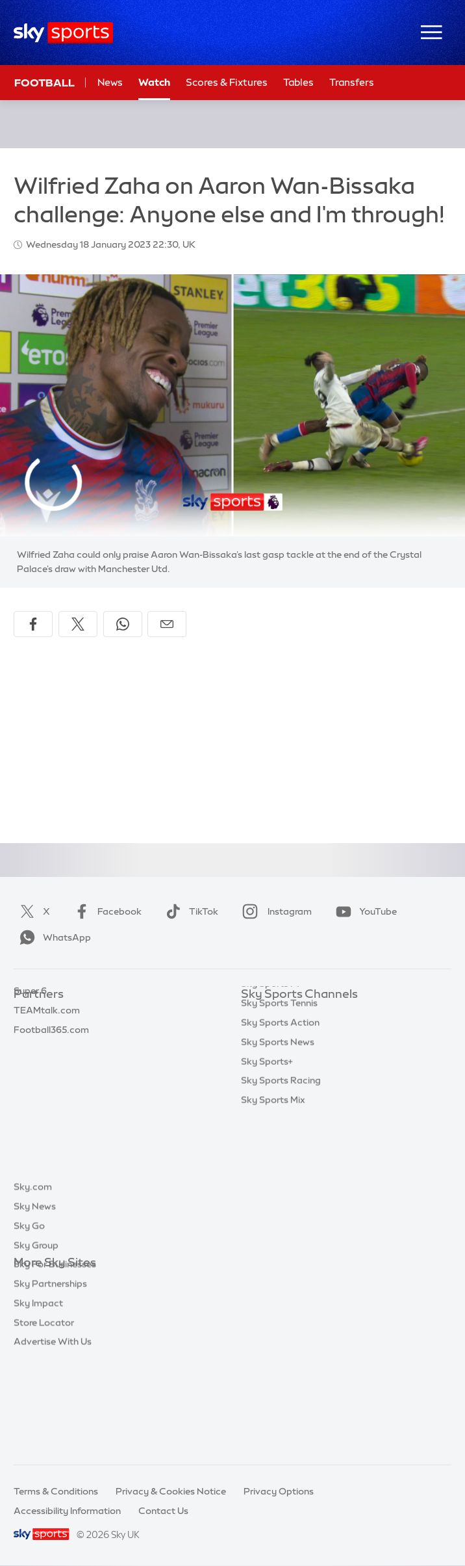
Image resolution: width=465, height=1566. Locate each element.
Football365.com (51, 1072)
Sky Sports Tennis (279, 1129)
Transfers (351, 82)
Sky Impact (38, 1398)
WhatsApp (52, 937)
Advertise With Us (53, 1436)
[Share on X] (77, 624)
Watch (154, 82)
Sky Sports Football (284, 1052)
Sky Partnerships (50, 1378)
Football (44, 82)
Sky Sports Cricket (281, 1072)
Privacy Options (279, 1491)
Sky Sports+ (267, 1188)
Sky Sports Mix (273, 1226)
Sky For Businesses (55, 1359)
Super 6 (30, 1032)
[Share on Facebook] (33, 624)
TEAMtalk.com (47, 1052)
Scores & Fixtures (227, 82)
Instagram (274, 911)
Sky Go (29, 1320)
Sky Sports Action (280, 1149)
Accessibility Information (67, 1510)
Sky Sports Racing (281, 1207)
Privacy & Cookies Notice (171, 1491)
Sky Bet (30, 1014)
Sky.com (33, 1281)
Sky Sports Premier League (299, 1032)
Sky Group (36, 1340)
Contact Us (163, 1510)
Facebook (105, 911)
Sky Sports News (277, 1168)
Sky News (35, 1301)
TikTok (189, 911)
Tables (298, 82)
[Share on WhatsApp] (122, 624)
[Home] (63, 33)
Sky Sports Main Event (289, 1014)
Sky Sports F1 (270, 1110)
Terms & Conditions (56, 1491)
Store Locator (44, 1417)
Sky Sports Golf (275, 1091)
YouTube (364, 911)
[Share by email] (166, 624)
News (110, 82)
